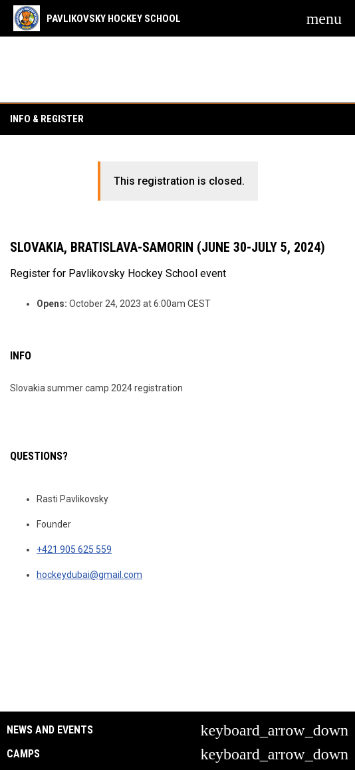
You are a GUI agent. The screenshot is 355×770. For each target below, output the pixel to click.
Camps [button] (23, 754)
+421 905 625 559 (74, 549)
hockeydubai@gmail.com (89, 574)
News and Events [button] (50, 730)
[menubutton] (324, 19)
